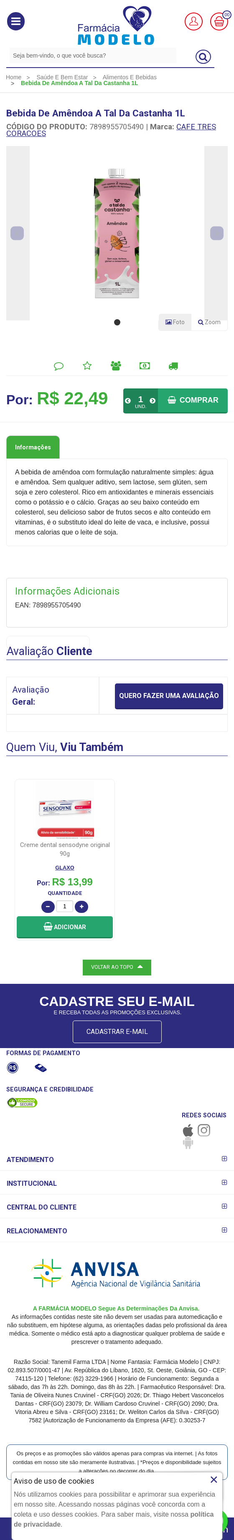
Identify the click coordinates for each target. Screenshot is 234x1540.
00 (226, 15)
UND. (140, 406)
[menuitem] (13, 77)
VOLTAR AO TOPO (117, 966)
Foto (175, 322)
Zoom (212, 323)
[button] (16, 21)
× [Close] (213, 1479)
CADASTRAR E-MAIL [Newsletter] (117, 1032)
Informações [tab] (33, 447)
